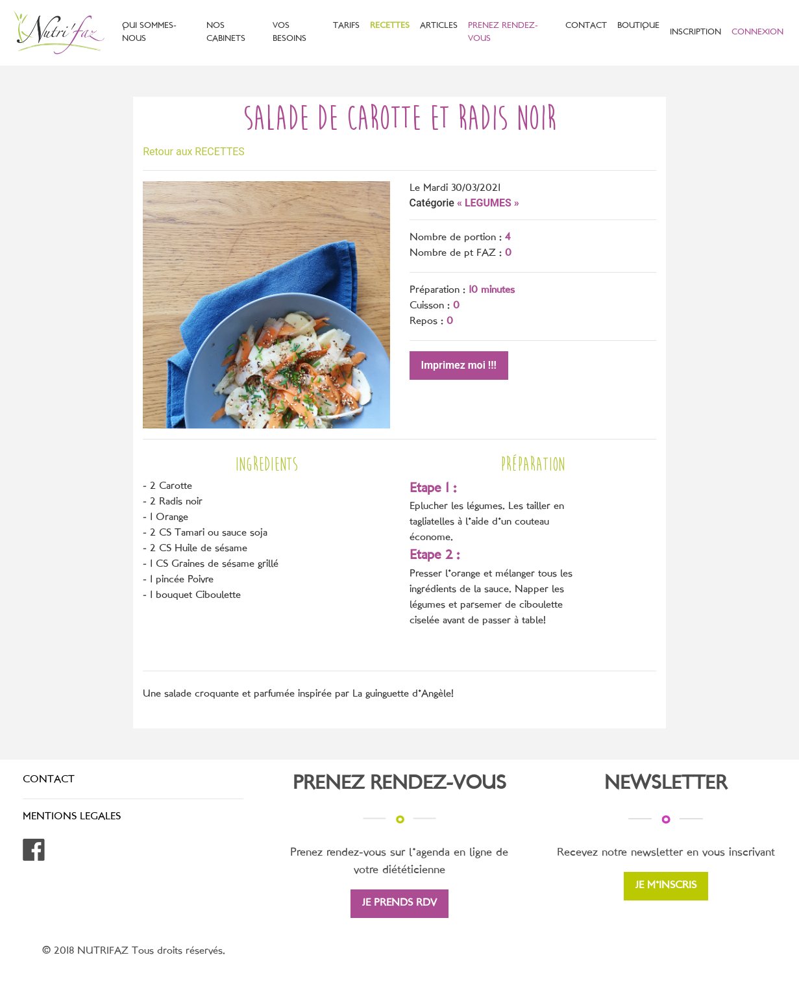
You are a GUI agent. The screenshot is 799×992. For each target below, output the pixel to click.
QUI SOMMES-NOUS (149, 32)
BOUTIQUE (638, 26)
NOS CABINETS (225, 32)
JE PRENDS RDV (399, 903)
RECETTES (390, 26)
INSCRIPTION (695, 32)
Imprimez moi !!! (459, 365)
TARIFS (346, 26)
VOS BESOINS (289, 32)
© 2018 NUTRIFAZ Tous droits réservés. (133, 951)
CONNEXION (757, 32)
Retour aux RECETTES (194, 151)
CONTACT (586, 26)
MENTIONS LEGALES (72, 817)
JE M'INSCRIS (665, 886)
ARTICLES (439, 26)
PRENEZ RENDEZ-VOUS (503, 32)
